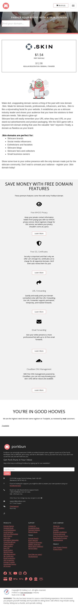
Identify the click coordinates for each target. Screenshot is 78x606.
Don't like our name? (35, 554)
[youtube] (15, 574)
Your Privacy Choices (60, 547)
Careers (55, 530)
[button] (41, 498)
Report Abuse (32, 532)
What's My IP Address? (35, 546)
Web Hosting (8, 536)
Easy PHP (7, 548)
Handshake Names (10, 564)
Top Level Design (26, 592)
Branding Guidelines (60, 532)
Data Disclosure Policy (60, 536)
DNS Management (9, 554)
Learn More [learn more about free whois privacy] (39, 233)
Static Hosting (8, 546)
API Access (7, 566)
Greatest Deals (8, 528)
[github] (25, 574)
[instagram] (20, 574)
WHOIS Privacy (8, 552)
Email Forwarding (9, 558)
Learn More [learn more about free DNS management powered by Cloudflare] (39, 390)
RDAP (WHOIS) (33, 540)
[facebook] (5, 574)
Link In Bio (7, 538)
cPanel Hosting (8, 544)
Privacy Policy (57, 549)
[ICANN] (6, 592)
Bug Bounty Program (60, 538)
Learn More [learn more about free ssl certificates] (39, 273)
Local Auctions (8, 532)
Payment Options (34, 530)
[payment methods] (24, 579)
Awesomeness (58, 540)
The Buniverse (33, 557)
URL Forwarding (9, 560)
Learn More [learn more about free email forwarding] (39, 351)
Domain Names (9, 526)
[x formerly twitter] (10, 574)
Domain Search (33, 538)
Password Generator (35, 542)
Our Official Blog (58, 528)
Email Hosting (8, 550)
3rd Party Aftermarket (11, 534)
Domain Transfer (9, 562)
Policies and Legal (59, 534)
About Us (56, 526)
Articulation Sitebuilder (11, 540)
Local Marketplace (10, 530)
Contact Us (32, 526)
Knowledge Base (15, 486)
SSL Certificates (9, 556)
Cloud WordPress (9, 542)
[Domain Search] (16, 23)
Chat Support (14, 506)
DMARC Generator (34, 544)
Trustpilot (5, 426)
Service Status (32, 548)
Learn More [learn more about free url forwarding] (39, 312)
